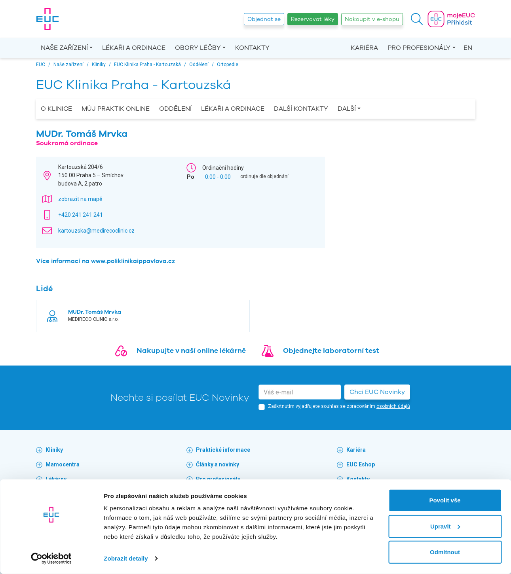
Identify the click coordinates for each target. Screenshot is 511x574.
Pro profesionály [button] (419, 48)
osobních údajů (393, 406)
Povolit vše (444, 500)
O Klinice (56, 108)
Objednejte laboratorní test (331, 350)
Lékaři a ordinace (133, 48)
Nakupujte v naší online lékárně (191, 350)
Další (347, 108)
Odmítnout (445, 552)
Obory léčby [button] (198, 48)
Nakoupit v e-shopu (372, 19)
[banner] (47, 19)
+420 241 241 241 (80, 215)
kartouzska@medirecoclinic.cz (96, 230)
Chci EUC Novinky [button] (377, 392)
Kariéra (364, 48)
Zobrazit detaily (126, 558)
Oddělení (175, 108)
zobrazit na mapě (80, 199)
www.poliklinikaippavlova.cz (133, 261)
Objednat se (264, 19)
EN (468, 48)
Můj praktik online (116, 108)
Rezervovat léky (312, 19)
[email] (299, 392)
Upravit (445, 526)
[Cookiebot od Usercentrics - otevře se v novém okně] (51, 559)
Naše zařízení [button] (64, 48)
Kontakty (252, 48)
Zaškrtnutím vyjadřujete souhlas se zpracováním (339, 406)
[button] (416, 19)
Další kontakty (301, 108)
